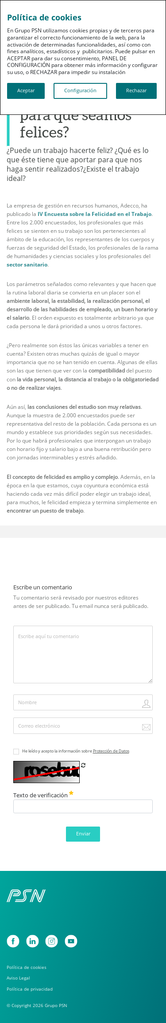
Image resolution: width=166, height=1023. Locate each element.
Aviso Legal (18, 978)
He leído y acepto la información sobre (75, 751)
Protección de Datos (111, 751)
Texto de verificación (43, 795)
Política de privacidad (30, 989)
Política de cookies (26, 967)
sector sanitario (27, 264)
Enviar (83, 834)
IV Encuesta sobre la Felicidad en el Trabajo (94, 214)
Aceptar (26, 90)
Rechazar (136, 90)
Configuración (80, 90)
